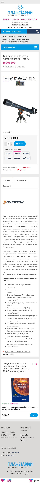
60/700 (8, 153)
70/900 (26, 153)
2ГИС (3, 455)
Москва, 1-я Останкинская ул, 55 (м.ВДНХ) (20, 27)
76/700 (8, 158)
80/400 (17, 158)
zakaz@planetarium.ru (20, 25)
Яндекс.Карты (6, 452)
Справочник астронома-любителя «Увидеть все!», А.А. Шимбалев (19, 408)
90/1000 (26, 158)
